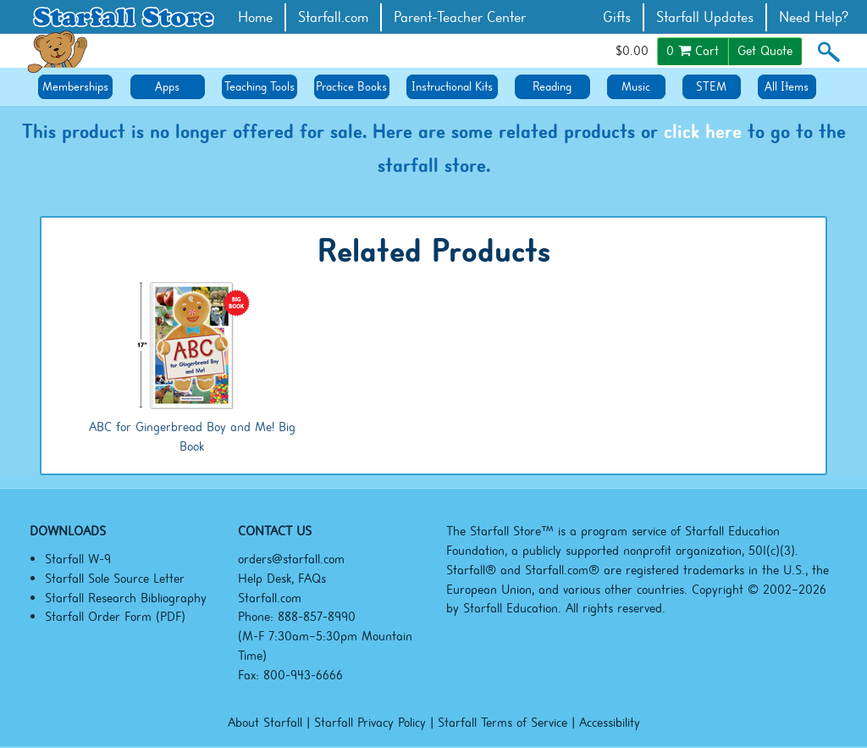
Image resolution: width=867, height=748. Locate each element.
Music (635, 87)
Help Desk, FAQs (282, 578)
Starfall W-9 (78, 559)
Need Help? (814, 17)
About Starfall (265, 722)
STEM (711, 87)
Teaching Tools (259, 87)
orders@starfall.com (291, 559)
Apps (167, 87)
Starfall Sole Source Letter (115, 578)
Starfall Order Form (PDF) (115, 616)
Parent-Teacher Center (460, 17)
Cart (692, 50)
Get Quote (764, 50)
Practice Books (351, 87)
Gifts (617, 17)
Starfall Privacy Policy (370, 722)
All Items (787, 87)
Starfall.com (333, 17)
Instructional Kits (452, 87)
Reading (552, 87)
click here (703, 131)
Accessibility (609, 722)
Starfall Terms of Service (502, 722)
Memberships (75, 87)
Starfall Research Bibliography (126, 598)
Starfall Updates (705, 17)
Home (255, 17)
